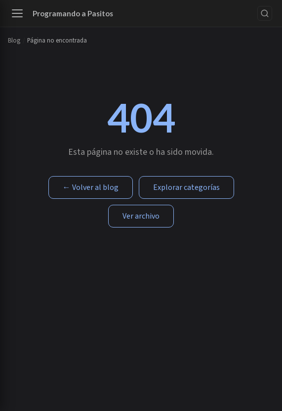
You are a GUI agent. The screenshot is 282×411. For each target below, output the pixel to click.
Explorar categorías (186, 187)
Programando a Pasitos (73, 13)
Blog (14, 40)
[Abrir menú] (17, 13)
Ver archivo (141, 216)
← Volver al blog (91, 187)
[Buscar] (264, 13)
